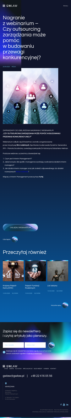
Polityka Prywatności (61, 410)
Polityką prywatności (34, 353)
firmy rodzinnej (22, 172)
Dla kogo (18, 368)
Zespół (11, 368)
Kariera (46, 368)
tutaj (41, 177)
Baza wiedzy (38, 368)
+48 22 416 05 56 (41, 376)
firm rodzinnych (23, 145)
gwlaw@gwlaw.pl (13, 376)
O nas (6, 368)
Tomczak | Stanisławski (61, 412)
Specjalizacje (27, 368)
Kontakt (53, 368)
